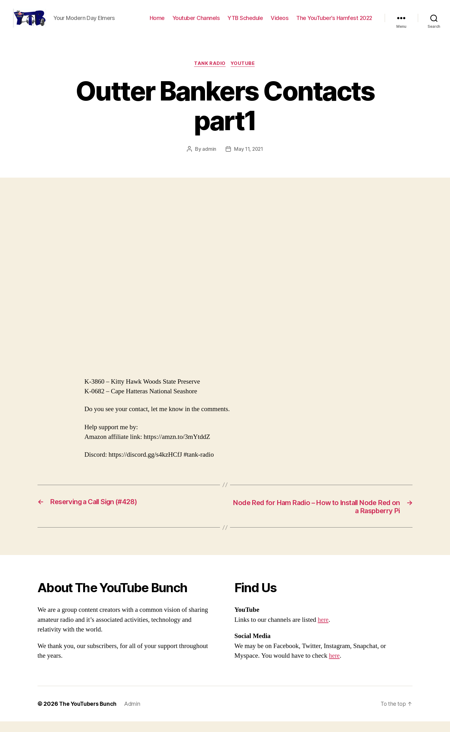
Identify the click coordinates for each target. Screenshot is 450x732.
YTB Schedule (245, 22)
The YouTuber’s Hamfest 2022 (334, 22)
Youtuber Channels (196, 22)
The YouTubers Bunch (88, 714)
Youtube (244, 73)
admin (209, 159)
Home (157, 22)
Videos (279, 22)
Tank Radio (210, 73)
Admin (134, 714)
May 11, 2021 (249, 159)
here (323, 630)
